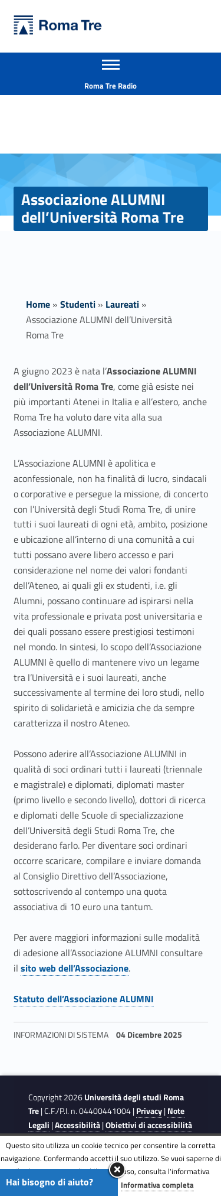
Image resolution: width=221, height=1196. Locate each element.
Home (38, 304)
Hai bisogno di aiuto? (49, 1182)
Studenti (77, 304)
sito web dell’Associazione (74, 968)
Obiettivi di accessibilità (148, 1125)
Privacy (149, 1110)
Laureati (122, 304)
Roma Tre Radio (110, 86)
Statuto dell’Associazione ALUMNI (84, 999)
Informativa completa (157, 1185)
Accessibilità (77, 1125)
